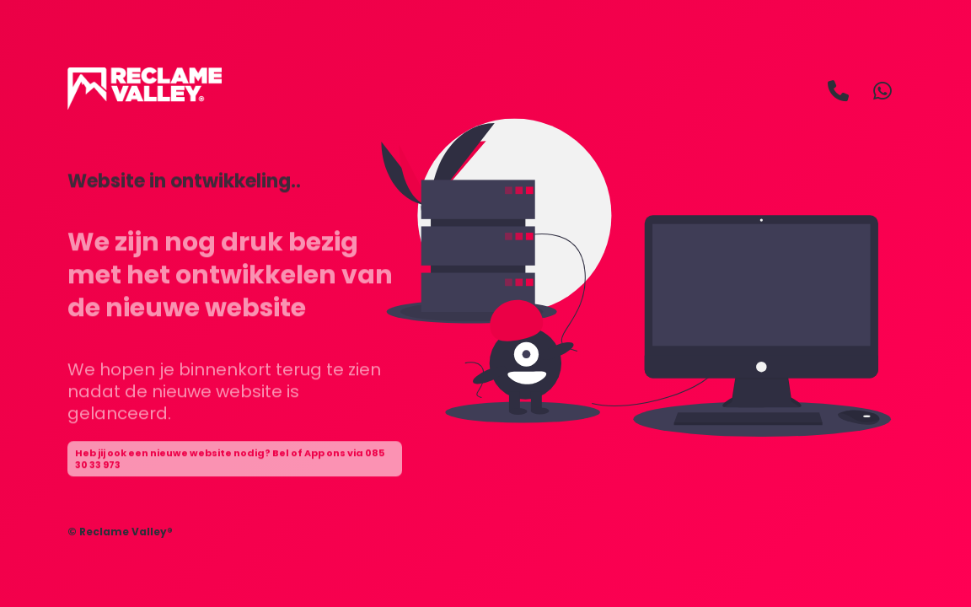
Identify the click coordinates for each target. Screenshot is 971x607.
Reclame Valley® (126, 531)
